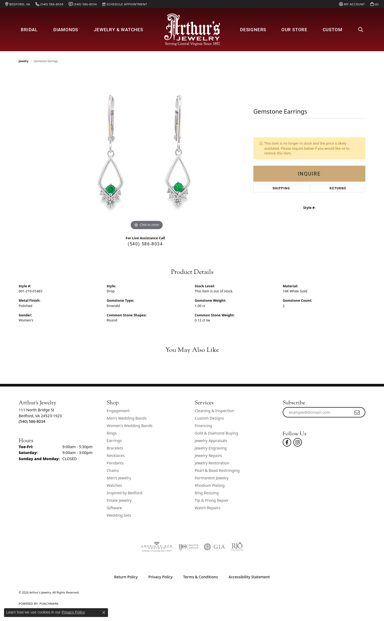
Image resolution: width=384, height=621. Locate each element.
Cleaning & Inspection (214, 410)
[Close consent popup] (103, 612)
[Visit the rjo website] (237, 547)
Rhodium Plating (210, 485)
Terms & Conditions (200, 576)
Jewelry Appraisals (211, 440)
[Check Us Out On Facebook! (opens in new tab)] (287, 442)
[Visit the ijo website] (188, 547)
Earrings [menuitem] (114, 440)
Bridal (29, 29)
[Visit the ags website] (156, 547)
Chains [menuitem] (113, 470)
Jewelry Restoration (212, 462)
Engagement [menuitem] (118, 410)
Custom (332, 29)
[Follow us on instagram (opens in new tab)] (297, 442)
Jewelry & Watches (118, 29)
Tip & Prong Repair (212, 500)
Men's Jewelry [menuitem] (119, 477)
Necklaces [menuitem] (116, 455)
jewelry (24, 61)
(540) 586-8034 (145, 243)
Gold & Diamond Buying (216, 433)
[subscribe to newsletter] (357, 412)
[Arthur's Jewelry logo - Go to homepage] (192, 29)
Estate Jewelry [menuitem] (119, 500)
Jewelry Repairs (208, 455)
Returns (338, 188)
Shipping (281, 188)
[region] (147, 151)
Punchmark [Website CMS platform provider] (48, 604)
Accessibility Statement (249, 576)
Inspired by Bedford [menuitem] (124, 492)
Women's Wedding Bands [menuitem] (130, 425)
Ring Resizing (207, 492)
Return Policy (126, 576)
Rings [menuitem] (112, 433)
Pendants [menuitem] (115, 462)
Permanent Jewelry (212, 477)
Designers (253, 29)
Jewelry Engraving (211, 448)
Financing (203, 425)
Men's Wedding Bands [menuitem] (127, 418)
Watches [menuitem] (114, 485)
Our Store (294, 29)
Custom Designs (209, 418)
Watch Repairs (207, 507)
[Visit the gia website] (214, 547)
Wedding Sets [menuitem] (119, 515)
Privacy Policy (160, 576)
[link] (17, 4)
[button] (352, 4)
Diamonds (65, 29)
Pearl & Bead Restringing (217, 470)
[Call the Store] (32, 421)
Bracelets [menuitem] (115, 448)
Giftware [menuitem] (114, 507)
